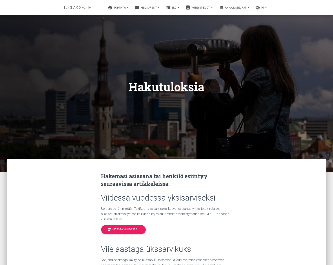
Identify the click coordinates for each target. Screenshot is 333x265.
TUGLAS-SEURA (77, 7)
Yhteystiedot (198, 7)
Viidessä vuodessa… (123, 230)
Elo (171, 7)
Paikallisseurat (233, 7)
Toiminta (117, 7)
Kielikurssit (146, 7)
